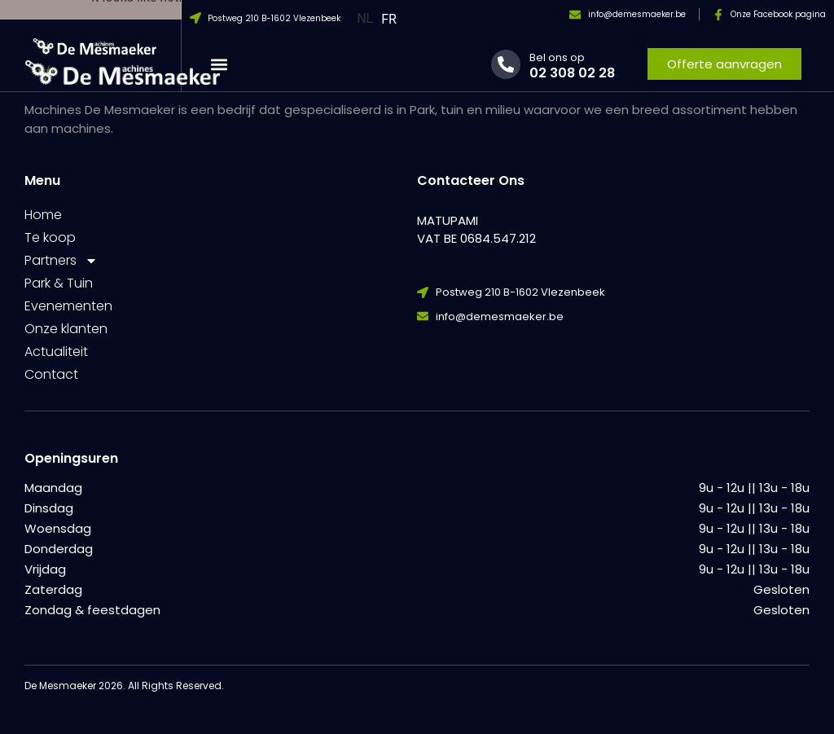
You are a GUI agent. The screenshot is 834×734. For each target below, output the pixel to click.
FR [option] (389, 19)
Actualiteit (56, 351)
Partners (61, 260)
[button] (219, 64)
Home (43, 214)
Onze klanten (66, 328)
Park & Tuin (58, 283)
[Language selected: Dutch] (381, 18)
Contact (51, 374)
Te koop (50, 237)
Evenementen (68, 306)
